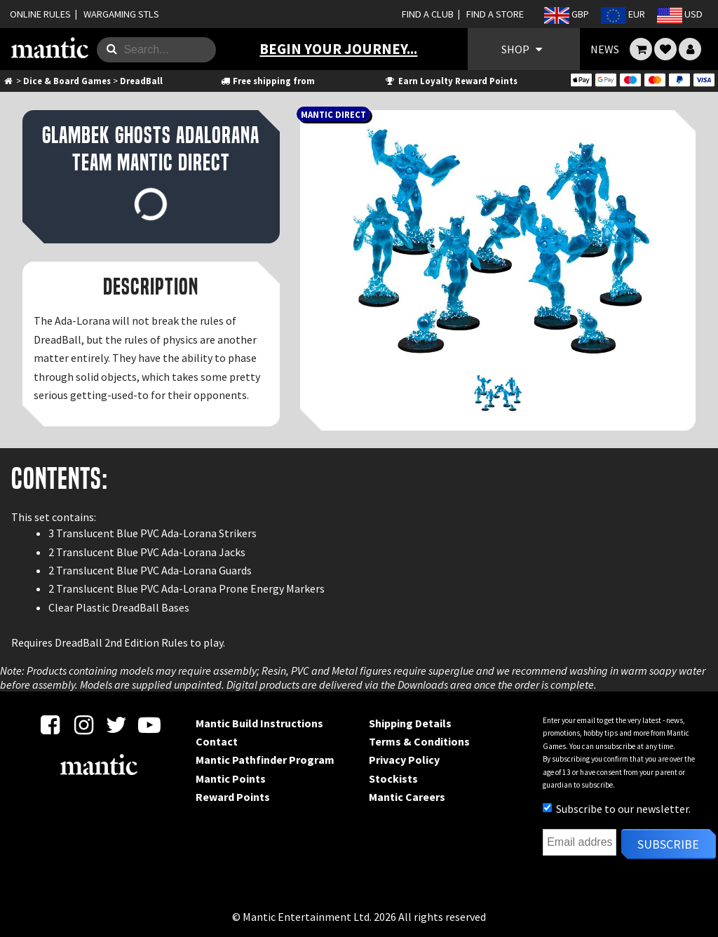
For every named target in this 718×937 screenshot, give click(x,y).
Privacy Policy (404, 760)
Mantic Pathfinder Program (265, 760)
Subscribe (668, 844)
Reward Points (233, 797)
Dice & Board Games (67, 80)
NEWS (604, 49)
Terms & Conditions (419, 741)
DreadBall (141, 80)
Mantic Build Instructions (259, 723)
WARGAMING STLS (121, 14)
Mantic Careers (407, 797)
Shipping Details (410, 723)
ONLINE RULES (40, 14)
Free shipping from (267, 80)
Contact (217, 741)
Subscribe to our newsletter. (617, 809)
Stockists (393, 778)
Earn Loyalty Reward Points (450, 80)
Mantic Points (231, 778)
